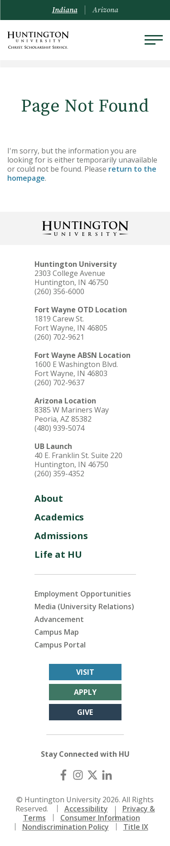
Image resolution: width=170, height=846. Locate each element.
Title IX (135, 827)
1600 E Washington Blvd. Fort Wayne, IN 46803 (76, 368)
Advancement (59, 619)
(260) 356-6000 (59, 291)
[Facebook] (63, 775)
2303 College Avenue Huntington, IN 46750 (71, 277)
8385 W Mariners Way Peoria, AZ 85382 (71, 414)
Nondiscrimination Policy (65, 827)
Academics (59, 517)
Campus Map (56, 632)
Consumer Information (100, 818)
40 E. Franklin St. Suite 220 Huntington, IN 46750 (78, 459)
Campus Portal (60, 645)
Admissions (61, 536)
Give (85, 712)
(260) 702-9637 (59, 382)
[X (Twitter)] (92, 775)
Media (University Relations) (84, 606)
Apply (85, 692)
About (48, 498)
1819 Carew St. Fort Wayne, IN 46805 (70, 323)
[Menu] (153, 40)
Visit (85, 672)
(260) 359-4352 (59, 474)
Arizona (105, 10)
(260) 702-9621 (59, 337)
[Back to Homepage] (85, 227)
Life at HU (58, 554)
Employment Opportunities (82, 594)
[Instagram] (78, 775)
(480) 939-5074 (59, 428)
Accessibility (86, 809)
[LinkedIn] (107, 775)
